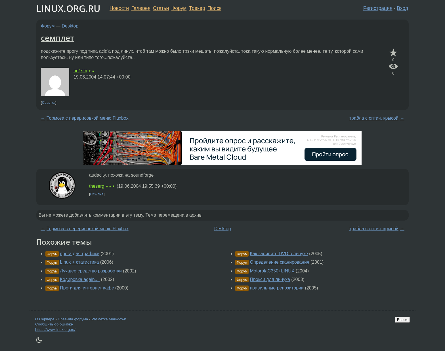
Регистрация (377, 8)
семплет (57, 37)
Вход (402, 8)
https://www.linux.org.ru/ (55, 329)
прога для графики (79, 253)
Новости (119, 8)
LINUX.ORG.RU (68, 8)
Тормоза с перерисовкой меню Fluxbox (88, 118)
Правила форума (73, 319)
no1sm (80, 70)
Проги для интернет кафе (87, 288)
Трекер (197, 8)
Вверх (402, 320)
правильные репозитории (277, 288)
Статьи (161, 8)
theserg (96, 186)
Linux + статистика (79, 262)
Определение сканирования (279, 262)
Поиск (214, 8)
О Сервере (44, 319)
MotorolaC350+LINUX (272, 270)
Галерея (140, 8)
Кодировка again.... (80, 279)
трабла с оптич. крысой (373, 118)
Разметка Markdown (108, 319)
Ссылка (48, 102)
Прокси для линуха (270, 279)
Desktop (70, 26)
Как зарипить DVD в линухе (279, 253)
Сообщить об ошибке (54, 324)
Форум (178, 8)
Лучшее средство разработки (91, 270)
